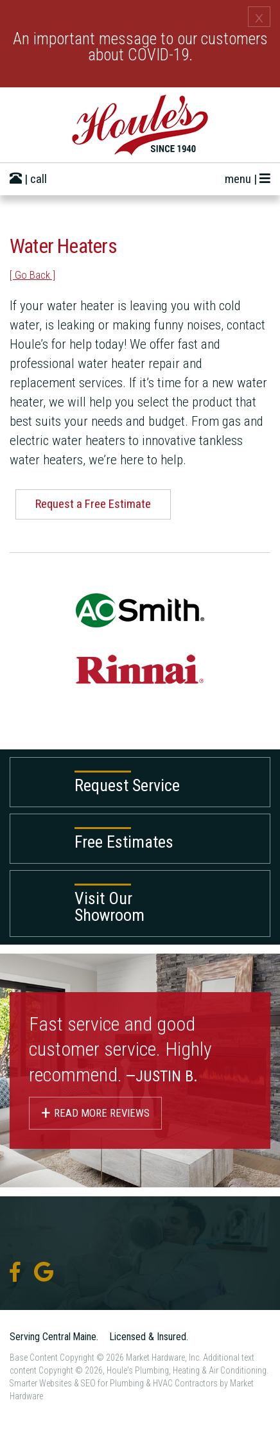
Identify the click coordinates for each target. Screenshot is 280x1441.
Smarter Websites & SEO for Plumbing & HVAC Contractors (114, 1383)
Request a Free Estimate (93, 503)
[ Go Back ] (32, 274)
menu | (247, 178)
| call (28, 178)
